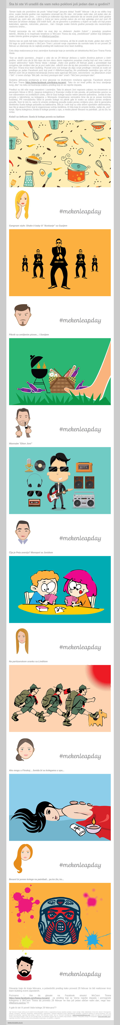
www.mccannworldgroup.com (81, 1015)
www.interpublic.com (104, 1016)
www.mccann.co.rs (15, 1023)
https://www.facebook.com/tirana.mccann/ (45, 82)
